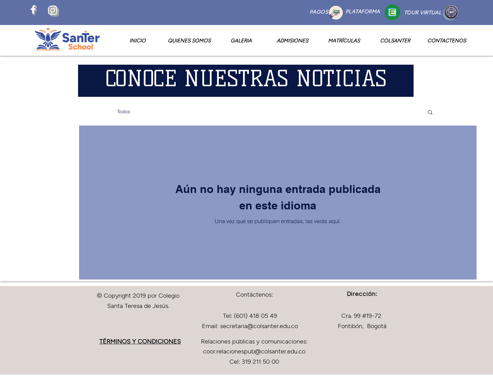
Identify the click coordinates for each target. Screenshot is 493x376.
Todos (123, 111)
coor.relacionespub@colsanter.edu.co (254, 351)
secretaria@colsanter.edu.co (259, 325)
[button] (430, 112)
